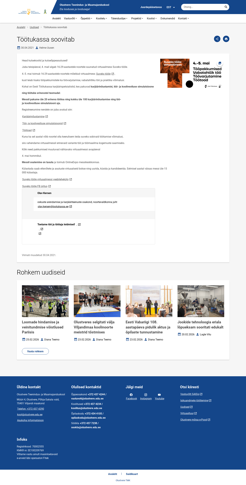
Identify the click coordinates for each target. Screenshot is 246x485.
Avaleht (56, 18)
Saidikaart (132, 474)
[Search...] (226, 7)
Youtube (159, 396)
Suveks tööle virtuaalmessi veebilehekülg (47, 179)
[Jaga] (217, 39)
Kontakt (184, 18)
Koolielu (102, 18)
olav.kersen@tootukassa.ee (55, 206)
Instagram (146, 396)
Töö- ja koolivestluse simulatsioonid (44, 123)
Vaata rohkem (35, 351)
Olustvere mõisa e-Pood (193, 419)
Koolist (152, 18)
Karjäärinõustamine (35, 116)
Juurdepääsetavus (151, 7)
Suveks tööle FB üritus (36, 186)
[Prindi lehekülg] (226, 39)
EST (171, 7)
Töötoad (29, 130)
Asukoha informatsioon (30, 420)
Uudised (34, 27)
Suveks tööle (105, 73)
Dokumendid (168, 18)
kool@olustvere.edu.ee (29, 414)
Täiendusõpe (119, 18)
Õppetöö (87, 18)
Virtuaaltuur (187, 413)
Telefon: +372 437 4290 (30, 408)
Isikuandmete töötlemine (194, 400)
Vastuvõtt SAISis (189, 394)
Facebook (131, 396)
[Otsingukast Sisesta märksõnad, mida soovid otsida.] (205, 7)
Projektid (137, 18)
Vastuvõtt (70, 18)
